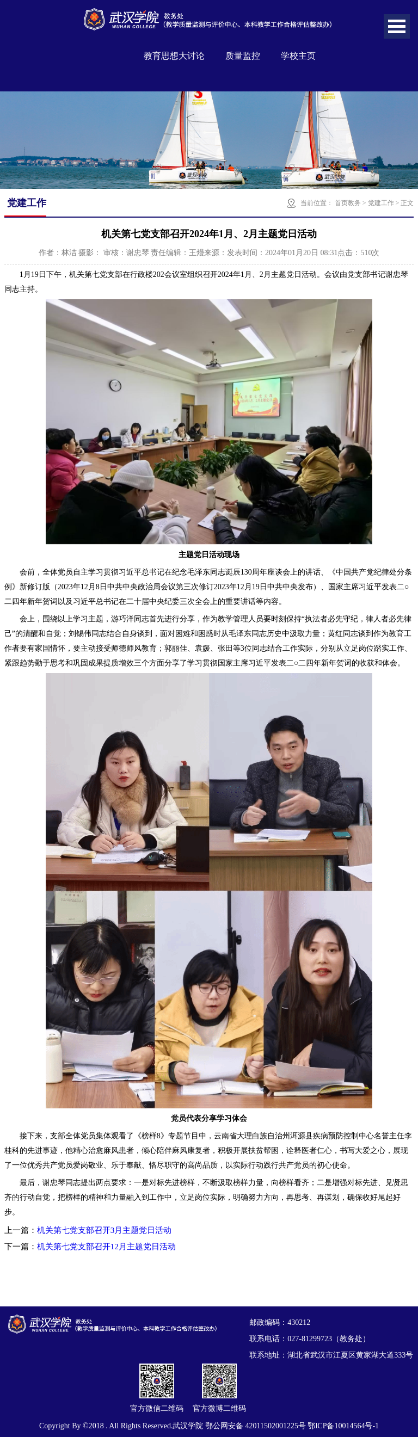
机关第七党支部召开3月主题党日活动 (104, 1230)
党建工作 (381, 203)
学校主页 (298, 55)
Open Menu (397, 26)
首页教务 (348, 203)
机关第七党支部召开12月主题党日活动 (106, 1246)
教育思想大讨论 (174, 55)
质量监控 (242, 55)
